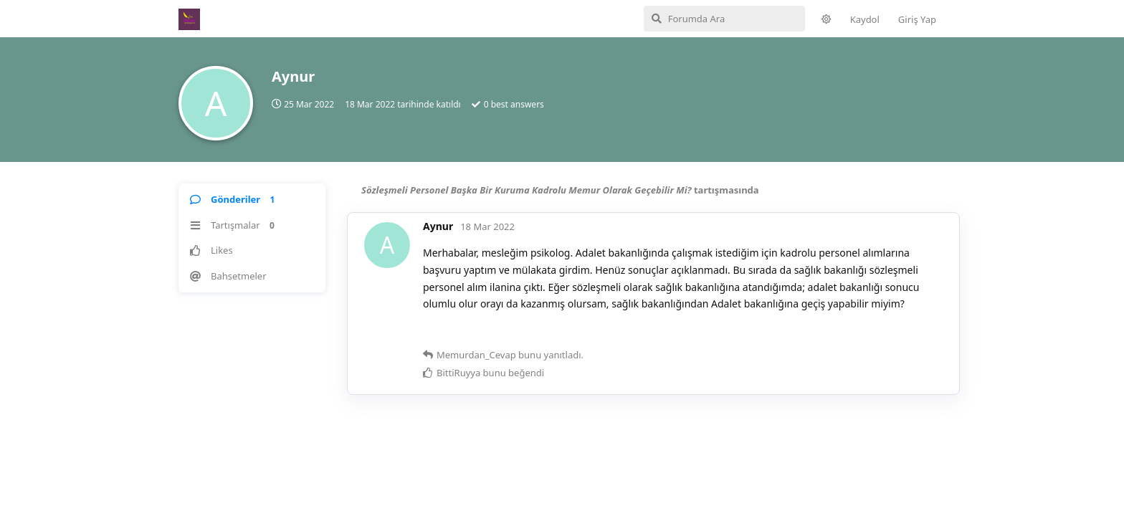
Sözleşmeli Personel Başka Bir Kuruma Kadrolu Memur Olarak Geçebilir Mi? (526, 189)
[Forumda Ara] (724, 19)
